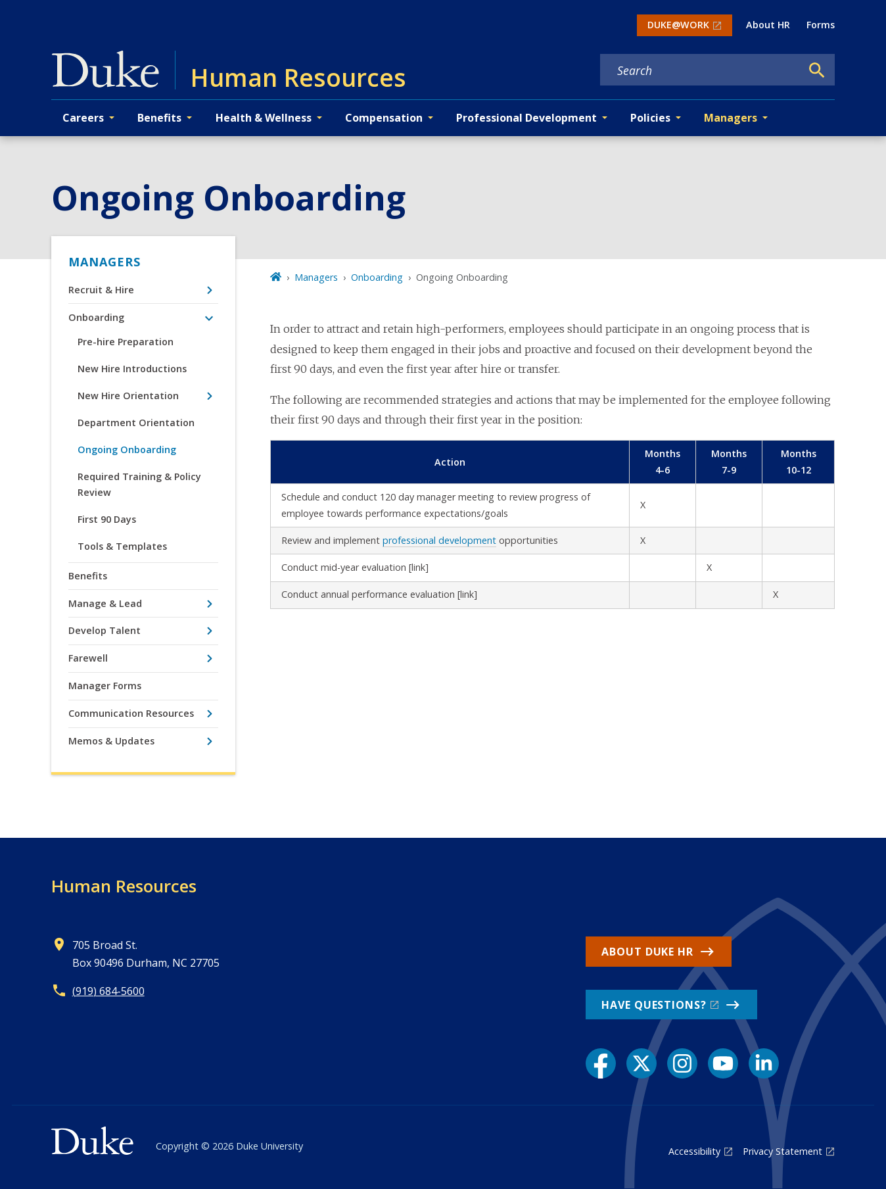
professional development (439, 540)
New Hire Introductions (132, 368)
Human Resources (124, 886)
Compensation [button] (384, 117)
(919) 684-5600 (108, 991)
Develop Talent (104, 630)
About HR (768, 24)
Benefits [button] (159, 117)
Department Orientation (136, 422)
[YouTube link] (723, 1063)
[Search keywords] (701, 70)
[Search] (817, 70)
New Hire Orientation (128, 395)
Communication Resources (131, 713)
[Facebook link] (601, 1063)
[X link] (641, 1063)
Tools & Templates (122, 546)
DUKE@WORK (678, 24)
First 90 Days (107, 519)
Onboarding (96, 317)
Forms (820, 24)
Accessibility (694, 1151)
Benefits (87, 576)
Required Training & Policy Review (139, 484)
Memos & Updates (111, 741)
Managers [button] (730, 117)
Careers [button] (83, 117)
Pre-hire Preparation (126, 341)
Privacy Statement (782, 1151)
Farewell (88, 658)
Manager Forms (104, 685)
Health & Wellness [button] (264, 117)
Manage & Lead (105, 603)
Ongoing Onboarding (127, 449)
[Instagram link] (682, 1063)
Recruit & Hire (101, 289)
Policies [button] (650, 117)
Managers (104, 262)
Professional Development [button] (526, 117)
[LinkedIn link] (764, 1063)
